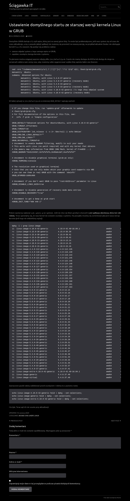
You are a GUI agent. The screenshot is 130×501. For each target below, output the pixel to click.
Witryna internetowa (18, 471)
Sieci (62, 16)
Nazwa (12, 452)
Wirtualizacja (45, 16)
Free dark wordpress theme (112, 497)
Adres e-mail (15, 462)
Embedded (70, 16)
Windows (34, 16)
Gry (98, 16)
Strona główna (17, 16)
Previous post (17, 421)
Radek (29, 36)
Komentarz (14, 435)
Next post (115, 421)
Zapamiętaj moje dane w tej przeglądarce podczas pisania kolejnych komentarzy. (45, 484)
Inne (92, 16)
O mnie (104, 16)
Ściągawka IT (21, 5)
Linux (27, 16)
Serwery (56, 16)
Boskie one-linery (82, 16)
